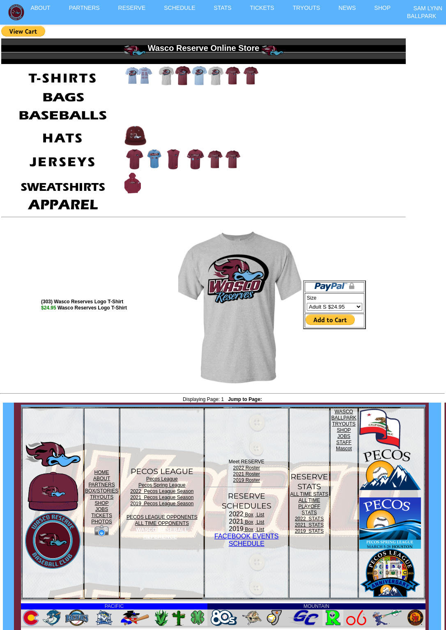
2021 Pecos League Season (161, 497)
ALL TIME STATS (309, 494)
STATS (223, 8)
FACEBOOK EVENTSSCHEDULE (246, 540)
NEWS (347, 8)
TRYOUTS (306, 8)
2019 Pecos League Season (161, 503)
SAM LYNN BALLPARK (424, 12)
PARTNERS (84, 8)
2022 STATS (309, 519)
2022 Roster (246, 468)
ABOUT (40, 8)
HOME (101, 472)
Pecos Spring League (162, 485)
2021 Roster (246, 474)
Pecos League (162, 479)
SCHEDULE (179, 8)
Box (248, 515)
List (259, 515)
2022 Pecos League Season (161, 491)
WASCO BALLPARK (343, 415)
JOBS (101, 509)
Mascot (344, 448)
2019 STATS (309, 531)
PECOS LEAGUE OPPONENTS (162, 517)
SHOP (382, 8)
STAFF (344, 442)
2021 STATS (309, 525)
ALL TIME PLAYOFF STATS (309, 506)
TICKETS (262, 8)
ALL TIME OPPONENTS (162, 523)
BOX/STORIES (101, 491)
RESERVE (132, 8)
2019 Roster (246, 480)
